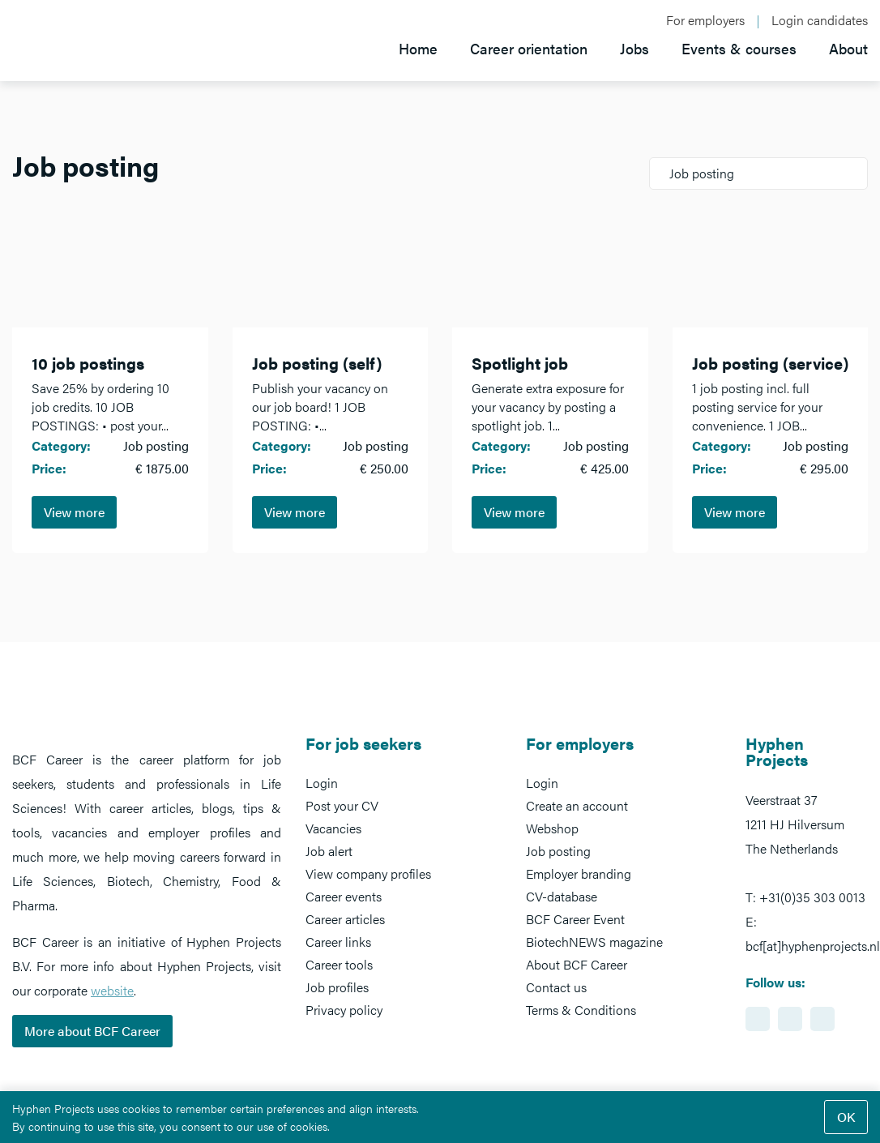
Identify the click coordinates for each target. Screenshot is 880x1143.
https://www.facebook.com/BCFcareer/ (790, 1019)
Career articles (345, 919)
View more (74, 512)
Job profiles (337, 987)
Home (418, 48)
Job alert (328, 850)
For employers (705, 20)
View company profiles (368, 873)
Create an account (577, 805)
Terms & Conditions (581, 1009)
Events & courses (739, 48)
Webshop (552, 828)
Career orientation (528, 48)
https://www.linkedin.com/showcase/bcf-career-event (757, 1019)
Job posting (558, 850)
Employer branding (578, 873)
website (112, 990)
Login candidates (819, 20)
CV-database (561, 896)
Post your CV (341, 805)
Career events (343, 896)
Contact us (556, 987)
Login (321, 782)
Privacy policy (343, 1009)
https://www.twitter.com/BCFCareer (822, 1019)
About (848, 48)
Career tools (339, 964)
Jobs (634, 48)
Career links (338, 941)
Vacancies (333, 828)
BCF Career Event (575, 919)
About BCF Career (576, 964)
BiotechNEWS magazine (594, 941)
